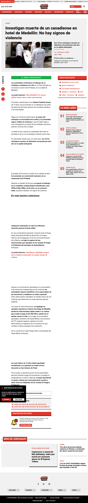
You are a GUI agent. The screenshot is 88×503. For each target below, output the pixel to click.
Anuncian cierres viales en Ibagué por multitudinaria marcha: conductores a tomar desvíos (74, 132)
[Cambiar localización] (75, 6)
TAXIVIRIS (28, 12)
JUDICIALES (18, 12)
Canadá (15, 404)
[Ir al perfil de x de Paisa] (43, 484)
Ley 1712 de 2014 (50, 500)
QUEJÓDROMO (7, 12)
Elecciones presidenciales (71, 89)
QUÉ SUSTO (78, 11)
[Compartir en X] (3, 94)
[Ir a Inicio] (44, 6)
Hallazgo (31, 404)
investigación (40, 404)
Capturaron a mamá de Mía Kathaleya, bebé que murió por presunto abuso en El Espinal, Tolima (75, 158)
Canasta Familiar (6, 1)
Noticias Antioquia (29, 407)
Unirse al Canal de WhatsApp (31, 77)
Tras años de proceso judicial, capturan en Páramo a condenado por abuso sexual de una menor (72, 449)
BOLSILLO (48, 12)
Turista (23, 404)
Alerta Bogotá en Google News (31, 393)
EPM (81, 92)
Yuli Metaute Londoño (63, 52)
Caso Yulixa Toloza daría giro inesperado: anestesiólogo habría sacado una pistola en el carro (75, 119)
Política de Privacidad (40, 497)
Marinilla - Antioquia (69, 92)
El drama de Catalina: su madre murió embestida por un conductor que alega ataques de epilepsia (75, 145)
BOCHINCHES (58, 12)
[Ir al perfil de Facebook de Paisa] (38, 484)
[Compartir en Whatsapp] (3, 99)
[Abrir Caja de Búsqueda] (84, 6)
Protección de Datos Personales (71, 497)
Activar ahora (25, 425)
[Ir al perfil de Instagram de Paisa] (49, 484)
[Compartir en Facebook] (3, 89)
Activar (6, 399)
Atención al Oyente (55, 497)
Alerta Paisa (17, 407)
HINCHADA (38, 12)
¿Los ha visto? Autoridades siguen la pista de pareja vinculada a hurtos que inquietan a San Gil (73, 465)
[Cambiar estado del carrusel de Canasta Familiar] (13, 1)
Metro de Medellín (68, 85)
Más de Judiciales (15, 438)
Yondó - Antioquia (68, 95)
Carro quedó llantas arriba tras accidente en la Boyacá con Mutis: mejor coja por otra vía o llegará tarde (75, 172)
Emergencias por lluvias (70, 82)
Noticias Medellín (43, 407)
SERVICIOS (69, 12)
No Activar (18, 399)
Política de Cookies (37, 500)
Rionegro (81, 95)
